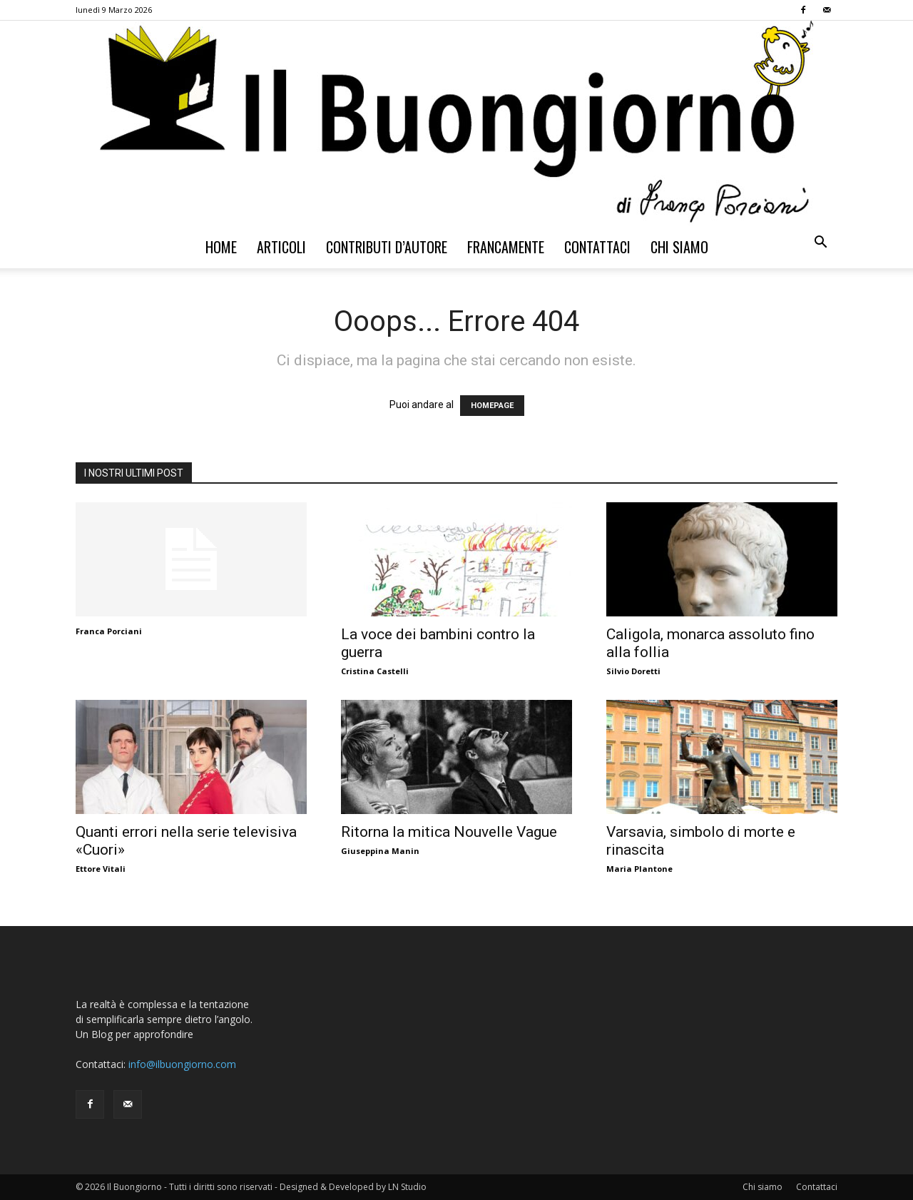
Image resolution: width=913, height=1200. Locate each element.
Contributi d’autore (386, 247)
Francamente (505, 247)
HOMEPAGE (492, 405)
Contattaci (597, 247)
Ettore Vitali (101, 868)
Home (221, 247)
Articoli (281, 247)
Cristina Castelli (375, 671)
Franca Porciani (109, 631)
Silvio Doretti (633, 671)
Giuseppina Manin (380, 850)
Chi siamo (679, 247)
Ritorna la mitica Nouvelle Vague (449, 831)
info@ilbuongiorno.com (182, 1064)
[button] (820, 243)
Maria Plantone (639, 868)
